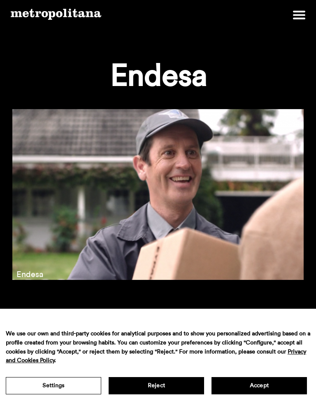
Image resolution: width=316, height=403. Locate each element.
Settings (53, 386)
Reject (156, 386)
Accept (259, 386)
